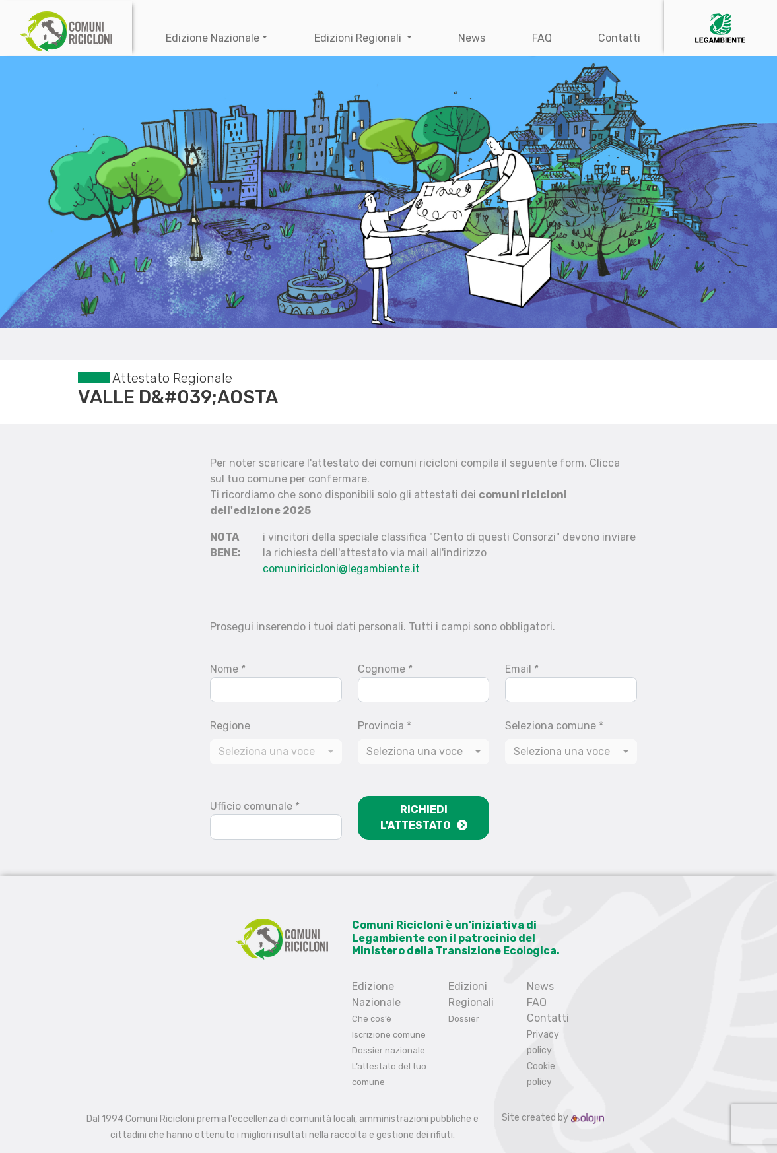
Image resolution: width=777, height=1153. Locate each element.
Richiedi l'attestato (423, 817)
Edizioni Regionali (359, 38)
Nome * (228, 669)
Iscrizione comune (389, 1034)
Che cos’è (371, 1019)
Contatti (619, 38)
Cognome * (385, 669)
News (471, 38)
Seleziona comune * (554, 725)
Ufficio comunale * (255, 806)
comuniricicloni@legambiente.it (341, 568)
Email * (522, 669)
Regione (230, 725)
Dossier (463, 1019)
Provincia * (384, 725)
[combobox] (424, 751)
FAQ (542, 38)
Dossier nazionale (388, 1050)
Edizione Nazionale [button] (212, 38)
